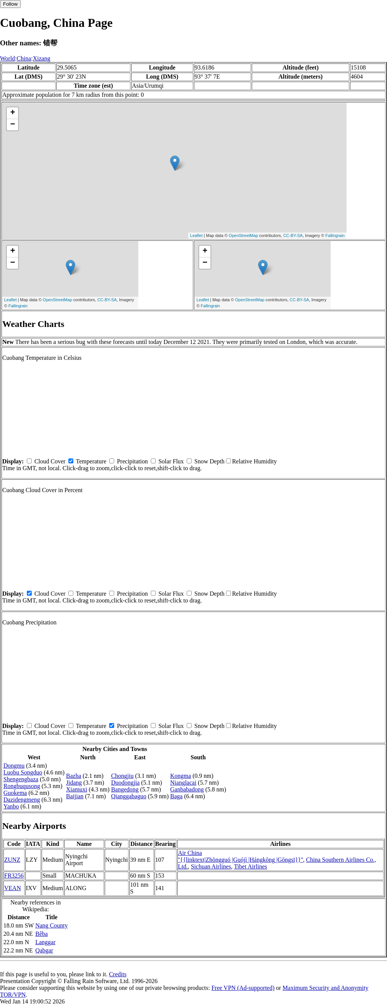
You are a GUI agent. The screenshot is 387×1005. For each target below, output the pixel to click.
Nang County (51, 925)
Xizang (41, 58)
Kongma (180, 776)
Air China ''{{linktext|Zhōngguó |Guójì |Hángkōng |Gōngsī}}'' (240, 856)
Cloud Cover (49, 461)
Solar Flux (171, 461)
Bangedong (125, 789)
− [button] (12, 124)
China (24, 58)
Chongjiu (122, 776)
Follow (10, 4)
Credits (117, 974)
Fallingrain (335, 235)
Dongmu (14, 765)
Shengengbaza (20, 779)
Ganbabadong (187, 789)
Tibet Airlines (250, 866)
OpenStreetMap (243, 235)
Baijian (75, 796)
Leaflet (196, 235)
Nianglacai (183, 782)
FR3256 (14, 875)
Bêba (41, 934)
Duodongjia (125, 782)
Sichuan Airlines (211, 866)
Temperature (91, 461)
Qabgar (44, 950)
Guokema (15, 793)
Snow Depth (209, 461)
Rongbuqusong (21, 786)
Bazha (73, 776)
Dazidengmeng (21, 799)
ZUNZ (12, 859)
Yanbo (11, 806)
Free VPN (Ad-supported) (242, 988)
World (7, 58)
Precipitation (132, 461)
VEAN (12, 888)
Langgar (45, 942)
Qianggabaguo (128, 796)
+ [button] (12, 113)
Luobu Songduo (22, 772)
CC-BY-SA (293, 235)
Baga (176, 796)
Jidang (74, 782)
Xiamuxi (76, 789)
